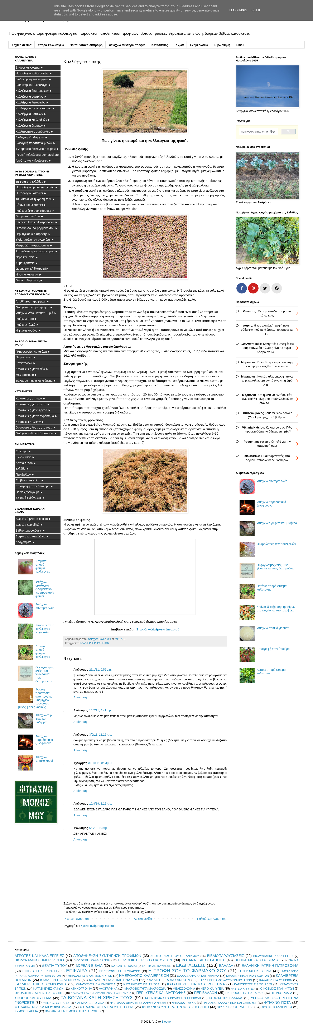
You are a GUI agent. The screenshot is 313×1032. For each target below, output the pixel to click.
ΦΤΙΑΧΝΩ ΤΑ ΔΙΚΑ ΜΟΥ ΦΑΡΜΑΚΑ (43, 1007)
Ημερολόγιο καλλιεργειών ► (34, 73)
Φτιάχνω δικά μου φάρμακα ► (35, 210)
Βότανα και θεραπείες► (31, 205)
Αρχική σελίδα (21, 45)
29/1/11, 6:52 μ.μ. (100, 669)
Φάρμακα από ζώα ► (30, 216)
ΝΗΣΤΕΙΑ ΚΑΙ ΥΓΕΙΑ (243, 988)
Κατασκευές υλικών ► (30, 422)
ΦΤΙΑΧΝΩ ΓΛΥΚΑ (184, 1002)
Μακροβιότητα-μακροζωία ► (34, 245)
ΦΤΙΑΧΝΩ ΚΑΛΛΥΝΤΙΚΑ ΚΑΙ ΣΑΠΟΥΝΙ (229, 1002)
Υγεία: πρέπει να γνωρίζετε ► (35, 239)
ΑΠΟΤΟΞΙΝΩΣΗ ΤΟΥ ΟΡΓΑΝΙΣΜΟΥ (174, 956)
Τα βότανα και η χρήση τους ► (35, 199)
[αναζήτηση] (258, 132)
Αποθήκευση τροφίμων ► (32, 301)
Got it (255, 10)
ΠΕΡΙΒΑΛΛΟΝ (205, 993)
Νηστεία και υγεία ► (29, 274)
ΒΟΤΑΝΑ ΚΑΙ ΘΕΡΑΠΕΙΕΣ (203, 960)
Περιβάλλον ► (25, 474)
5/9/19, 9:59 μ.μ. (99, 828)
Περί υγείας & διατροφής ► (33, 234)
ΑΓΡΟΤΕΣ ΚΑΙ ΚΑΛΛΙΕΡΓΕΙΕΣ (39, 956)
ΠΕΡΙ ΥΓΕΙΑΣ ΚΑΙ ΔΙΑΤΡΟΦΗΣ (161, 993)
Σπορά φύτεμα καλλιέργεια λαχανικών (44, 629)
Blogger (166, 1021)
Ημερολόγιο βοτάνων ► (31, 193)
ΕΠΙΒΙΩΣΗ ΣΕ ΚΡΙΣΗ (39, 971)
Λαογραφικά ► (25, 542)
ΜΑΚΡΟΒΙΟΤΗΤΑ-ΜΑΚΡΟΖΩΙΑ (145, 988)
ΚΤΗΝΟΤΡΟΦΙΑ (81, 988)
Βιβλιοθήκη (222, 45)
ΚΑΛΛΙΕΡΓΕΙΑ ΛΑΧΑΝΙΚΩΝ (168, 980)
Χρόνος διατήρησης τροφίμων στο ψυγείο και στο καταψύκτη (276, 608)
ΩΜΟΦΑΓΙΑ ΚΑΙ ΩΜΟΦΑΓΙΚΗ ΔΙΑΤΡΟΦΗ (72, 1011)
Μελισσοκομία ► (27, 374)
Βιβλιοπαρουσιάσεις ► (30, 530)
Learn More (238, 10)
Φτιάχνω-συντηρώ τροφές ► (34, 307)
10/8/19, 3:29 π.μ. (100, 803)
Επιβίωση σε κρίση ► (30, 480)
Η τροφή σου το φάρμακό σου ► (37, 228)
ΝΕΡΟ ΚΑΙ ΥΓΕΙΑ (212, 988)
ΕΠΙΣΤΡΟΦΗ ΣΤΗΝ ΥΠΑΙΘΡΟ (119, 971)
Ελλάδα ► (22, 468)
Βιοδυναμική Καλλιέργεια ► (33, 79)
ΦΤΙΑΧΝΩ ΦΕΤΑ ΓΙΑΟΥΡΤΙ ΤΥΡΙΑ (107, 1007)
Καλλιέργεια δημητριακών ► (34, 90)
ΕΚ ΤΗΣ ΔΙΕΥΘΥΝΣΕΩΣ (156, 965)
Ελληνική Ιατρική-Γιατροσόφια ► (37, 222)
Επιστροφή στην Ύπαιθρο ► (34, 486)
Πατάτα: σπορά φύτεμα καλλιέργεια (42, 651)
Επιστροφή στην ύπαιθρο (273, 649)
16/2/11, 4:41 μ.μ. (100, 710)
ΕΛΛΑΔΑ (226, 966)
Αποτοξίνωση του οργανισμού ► (37, 251)
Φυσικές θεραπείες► (29, 280)
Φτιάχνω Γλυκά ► (27, 324)
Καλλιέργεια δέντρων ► (31, 125)
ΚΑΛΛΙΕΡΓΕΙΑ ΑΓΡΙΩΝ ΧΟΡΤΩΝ (247, 975)
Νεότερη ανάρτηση (76, 918)
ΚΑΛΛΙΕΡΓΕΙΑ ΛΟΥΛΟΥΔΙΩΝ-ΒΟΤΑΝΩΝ (225, 980)
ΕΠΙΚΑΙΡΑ (76, 970)
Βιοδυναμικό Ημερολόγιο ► (33, 85)
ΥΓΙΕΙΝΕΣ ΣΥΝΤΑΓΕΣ (56, 1002)
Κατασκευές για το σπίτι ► (33, 404)
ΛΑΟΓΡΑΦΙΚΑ (108, 988)
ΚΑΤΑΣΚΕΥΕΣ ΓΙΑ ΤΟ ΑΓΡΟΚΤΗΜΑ (196, 984)
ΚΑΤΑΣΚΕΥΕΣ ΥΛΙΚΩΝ (48, 988)
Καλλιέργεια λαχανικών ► (32, 102)
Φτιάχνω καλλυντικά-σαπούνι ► (36, 433)
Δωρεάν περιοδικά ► (29, 524)
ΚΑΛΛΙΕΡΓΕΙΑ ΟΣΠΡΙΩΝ (94, 643)
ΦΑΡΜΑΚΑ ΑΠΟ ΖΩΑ (89, 1002)
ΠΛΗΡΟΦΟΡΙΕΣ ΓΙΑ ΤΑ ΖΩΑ (244, 993)
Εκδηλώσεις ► (25, 457)
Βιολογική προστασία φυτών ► (36, 143)
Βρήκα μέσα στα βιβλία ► (32, 536)
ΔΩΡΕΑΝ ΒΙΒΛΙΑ (89, 966)
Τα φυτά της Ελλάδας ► (31, 181)
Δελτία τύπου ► (26, 463)
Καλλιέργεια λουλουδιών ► (33, 119)
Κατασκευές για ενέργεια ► (33, 410)
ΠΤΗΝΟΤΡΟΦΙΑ (281, 993)
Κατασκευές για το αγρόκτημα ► (37, 416)
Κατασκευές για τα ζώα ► (32, 369)
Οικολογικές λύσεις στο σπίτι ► (36, 427)
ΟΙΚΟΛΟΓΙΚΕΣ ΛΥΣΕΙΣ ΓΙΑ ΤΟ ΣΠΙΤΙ (39, 993)
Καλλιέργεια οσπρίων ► (31, 96)
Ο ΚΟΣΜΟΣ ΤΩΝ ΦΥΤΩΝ (277, 988)
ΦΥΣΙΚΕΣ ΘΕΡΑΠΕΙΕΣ (235, 1007)
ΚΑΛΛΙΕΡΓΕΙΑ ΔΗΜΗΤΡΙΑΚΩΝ (113, 980)
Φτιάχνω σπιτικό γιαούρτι (273, 628)
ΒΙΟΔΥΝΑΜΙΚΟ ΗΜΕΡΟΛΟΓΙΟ (39, 960)
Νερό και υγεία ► (27, 257)
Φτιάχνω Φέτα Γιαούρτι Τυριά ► (36, 313)
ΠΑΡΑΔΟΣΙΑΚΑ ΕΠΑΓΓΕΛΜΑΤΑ (112, 993)
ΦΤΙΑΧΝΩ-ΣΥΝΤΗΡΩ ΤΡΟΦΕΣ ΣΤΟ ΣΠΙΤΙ (175, 1007)
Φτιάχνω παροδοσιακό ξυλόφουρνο (44, 740)
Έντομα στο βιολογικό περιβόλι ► (37, 149)
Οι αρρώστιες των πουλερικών (276, 544)
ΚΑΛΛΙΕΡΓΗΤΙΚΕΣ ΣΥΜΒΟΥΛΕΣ (41, 984)
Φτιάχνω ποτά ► (27, 318)
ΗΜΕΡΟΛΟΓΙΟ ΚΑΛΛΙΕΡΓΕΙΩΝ (144, 976)
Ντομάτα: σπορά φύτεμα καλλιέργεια (42, 566)
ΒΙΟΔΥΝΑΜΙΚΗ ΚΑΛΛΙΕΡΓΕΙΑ (273, 956)
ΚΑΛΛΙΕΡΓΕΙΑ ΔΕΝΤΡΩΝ (60, 980)
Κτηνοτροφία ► (26, 363)
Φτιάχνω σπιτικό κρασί (44, 758)
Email (240, 45)
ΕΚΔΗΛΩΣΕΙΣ (190, 965)
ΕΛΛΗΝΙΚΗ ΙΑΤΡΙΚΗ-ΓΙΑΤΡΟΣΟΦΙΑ (270, 966)
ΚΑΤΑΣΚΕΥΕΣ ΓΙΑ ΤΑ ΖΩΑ (141, 984)
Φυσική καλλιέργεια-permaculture (37, 154)
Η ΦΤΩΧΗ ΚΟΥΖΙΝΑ (254, 971)
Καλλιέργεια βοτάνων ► (31, 114)
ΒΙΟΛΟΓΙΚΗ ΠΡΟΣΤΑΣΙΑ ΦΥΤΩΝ (145, 960)
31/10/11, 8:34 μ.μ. (100, 763)
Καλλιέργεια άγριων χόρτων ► (35, 108)
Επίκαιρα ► (23, 451)
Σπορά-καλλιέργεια (51, 45)
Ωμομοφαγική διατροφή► (32, 268)
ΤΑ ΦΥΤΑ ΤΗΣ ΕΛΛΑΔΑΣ (226, 998)
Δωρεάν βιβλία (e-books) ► (34, 518)
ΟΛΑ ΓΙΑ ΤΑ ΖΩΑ (80, 993)
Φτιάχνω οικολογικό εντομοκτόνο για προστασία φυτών (44, 589)
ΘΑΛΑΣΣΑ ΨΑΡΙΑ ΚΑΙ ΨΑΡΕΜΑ (198, 975)
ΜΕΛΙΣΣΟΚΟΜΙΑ (184, 988)
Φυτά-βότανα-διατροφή (86, 45)
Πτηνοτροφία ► (26, 357)
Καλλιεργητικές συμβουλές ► (34, 131)
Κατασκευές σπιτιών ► (30, 398)
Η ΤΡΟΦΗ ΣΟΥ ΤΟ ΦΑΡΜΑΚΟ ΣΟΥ (187, 970)
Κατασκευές (159, 45)
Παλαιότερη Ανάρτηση (211, 918)
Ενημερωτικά (199, 45)
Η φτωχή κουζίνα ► (28, 330)
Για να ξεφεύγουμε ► (29, 492)
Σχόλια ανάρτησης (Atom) (97, 925)
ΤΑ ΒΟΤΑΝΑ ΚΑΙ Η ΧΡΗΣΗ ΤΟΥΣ (97, 997)
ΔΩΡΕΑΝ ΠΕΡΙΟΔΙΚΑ (124, 965)
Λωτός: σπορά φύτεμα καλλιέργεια (271, 671)
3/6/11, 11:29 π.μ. (100, 734)
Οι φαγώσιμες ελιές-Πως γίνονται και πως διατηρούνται (44, 674)
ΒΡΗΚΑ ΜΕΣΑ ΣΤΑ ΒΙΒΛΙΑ (257, 960)
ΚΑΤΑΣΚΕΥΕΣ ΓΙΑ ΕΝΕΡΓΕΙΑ (96, 984)
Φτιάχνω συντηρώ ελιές (44, 606)
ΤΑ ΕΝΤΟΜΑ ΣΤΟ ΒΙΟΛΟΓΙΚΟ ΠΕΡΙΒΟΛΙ (173, 998)
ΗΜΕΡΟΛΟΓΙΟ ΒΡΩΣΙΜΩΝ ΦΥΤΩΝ (89, 975)
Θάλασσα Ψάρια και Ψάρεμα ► (36, 380)
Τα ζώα (179, 45)
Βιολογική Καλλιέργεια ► (32, 137)
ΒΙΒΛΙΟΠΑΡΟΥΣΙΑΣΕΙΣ (225, 956)
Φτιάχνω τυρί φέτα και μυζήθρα (43, 718)
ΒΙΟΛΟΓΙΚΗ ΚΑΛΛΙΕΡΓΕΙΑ (92, 960)
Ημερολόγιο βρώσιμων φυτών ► (37, 187)
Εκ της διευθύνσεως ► (30, 497)
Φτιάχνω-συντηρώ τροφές (127, 45)
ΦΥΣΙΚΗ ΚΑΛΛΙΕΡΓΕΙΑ (277, 1007)
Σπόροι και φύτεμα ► (29, 67)
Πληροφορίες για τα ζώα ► (33, 351)
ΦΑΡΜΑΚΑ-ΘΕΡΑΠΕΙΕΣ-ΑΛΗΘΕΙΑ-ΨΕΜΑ (138, 1002)
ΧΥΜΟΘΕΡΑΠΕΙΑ (26, 1011)
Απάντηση (80, 697)
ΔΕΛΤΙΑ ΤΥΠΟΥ (54, 966)
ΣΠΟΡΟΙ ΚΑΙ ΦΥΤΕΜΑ (33, 998)
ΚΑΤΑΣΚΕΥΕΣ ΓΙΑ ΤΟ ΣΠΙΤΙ (253, 984)
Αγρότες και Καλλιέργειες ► (34, 160)
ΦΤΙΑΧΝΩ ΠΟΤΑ (277, 1003)
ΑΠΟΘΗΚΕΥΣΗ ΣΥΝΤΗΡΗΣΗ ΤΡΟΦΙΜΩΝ (107, 956)
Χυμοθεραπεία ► (27, 263)
